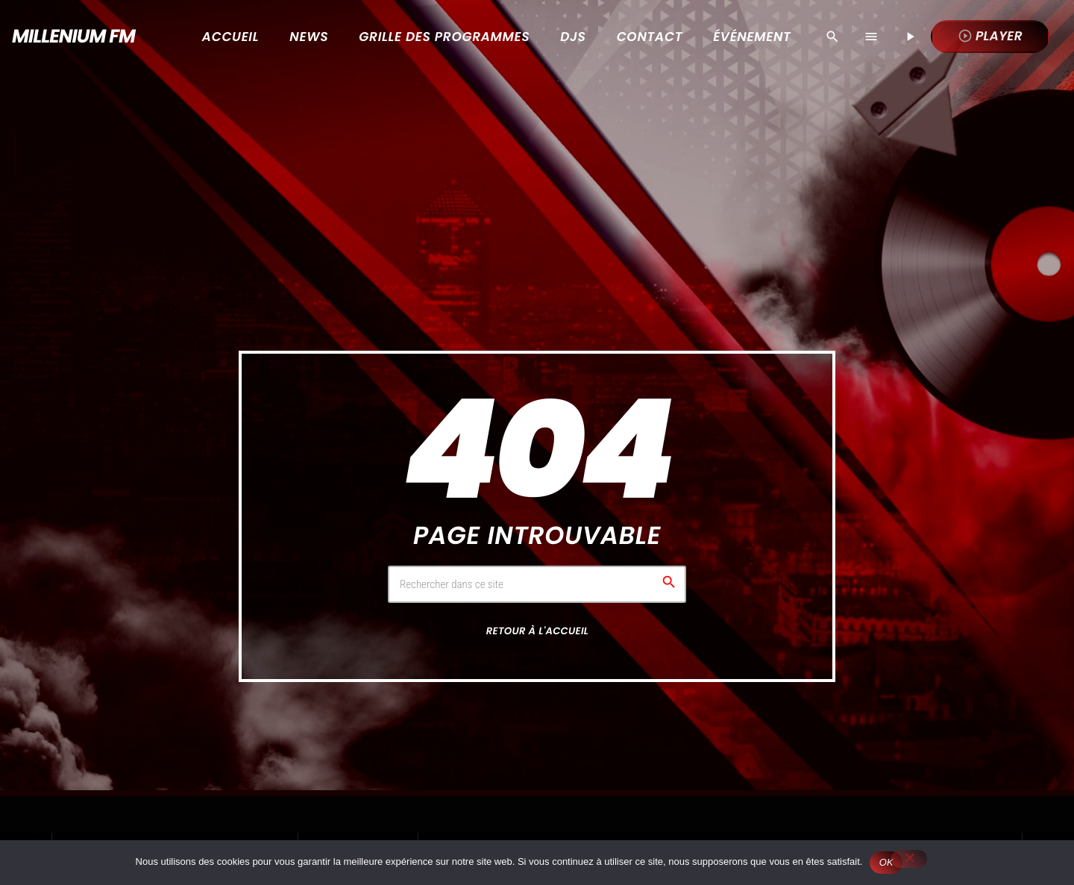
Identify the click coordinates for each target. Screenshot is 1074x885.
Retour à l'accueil (537, 631)
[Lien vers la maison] (68, 36)
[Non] (909, 859)
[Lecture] (910, 36)
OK (886, 862)
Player (990, 36)
